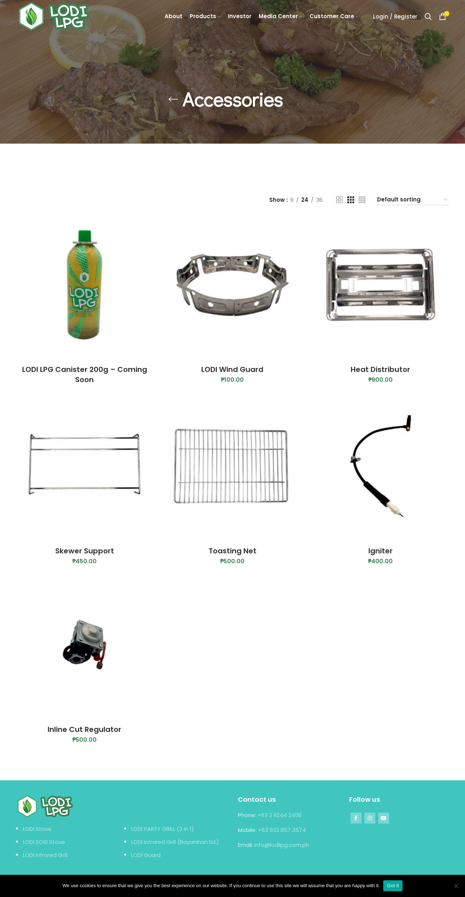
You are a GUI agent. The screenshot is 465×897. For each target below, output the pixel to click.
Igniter (380, 551)
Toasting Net (232, 551)
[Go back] (173, 99)
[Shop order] (412, 200)
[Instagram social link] (369, 818)
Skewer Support (84, 551)
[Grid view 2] (339, 199)
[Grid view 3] (350, 199)
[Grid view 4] (362, 199)
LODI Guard (146, 855)
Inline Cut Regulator (84, 729)
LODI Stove (37, 829)
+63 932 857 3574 (282, 830)
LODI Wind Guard (232, 369)
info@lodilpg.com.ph (281, 845)
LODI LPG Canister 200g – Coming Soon (84, 374)
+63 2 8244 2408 (280, 815)
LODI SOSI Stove (44, 842)
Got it (393, 885)
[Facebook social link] (356, 818)
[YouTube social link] (383, 818)
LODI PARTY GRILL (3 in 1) (162, 829)
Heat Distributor (380, 369)
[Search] (428, 16)
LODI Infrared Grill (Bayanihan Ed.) (175, 842)
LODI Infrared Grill (45, 855)
